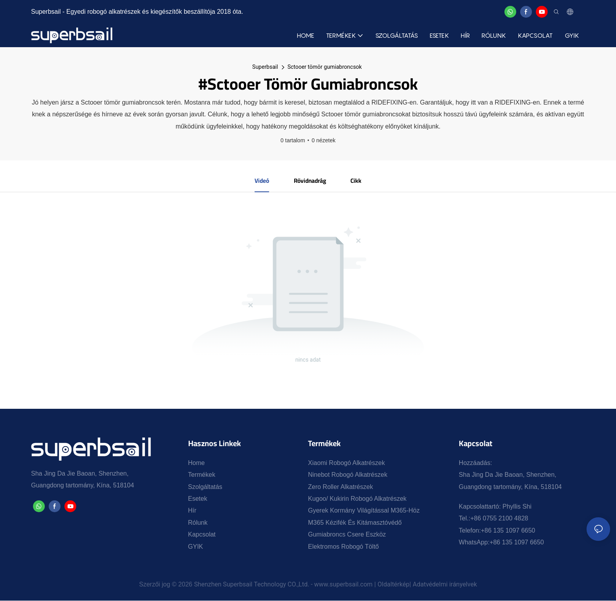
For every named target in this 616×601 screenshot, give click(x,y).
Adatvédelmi (431, 584)
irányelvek (463, 584)
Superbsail (265, 67)
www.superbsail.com (343, 584)
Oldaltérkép (393, 584)
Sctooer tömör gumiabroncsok (325, 67)
